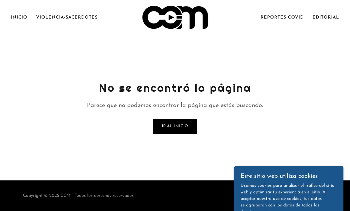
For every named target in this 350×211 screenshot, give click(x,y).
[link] (175, 17)
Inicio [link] (19, 17)
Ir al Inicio (175, 126)
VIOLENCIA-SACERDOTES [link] (67, 17)
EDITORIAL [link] (326, 17)
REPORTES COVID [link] (282, 17)
